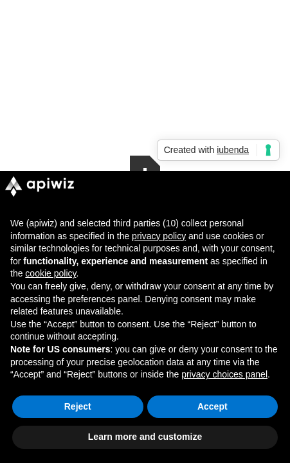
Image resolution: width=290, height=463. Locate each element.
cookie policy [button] (50, 273)
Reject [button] (77, 406)
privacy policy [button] (159, 236)
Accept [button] (212, 406)
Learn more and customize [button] (145, 436)
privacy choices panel (224, 374)
